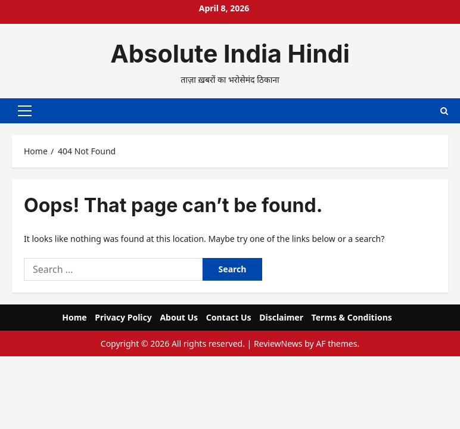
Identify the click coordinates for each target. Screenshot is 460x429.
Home (74, 315)
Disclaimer (281, 315)
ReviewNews (278, 341)
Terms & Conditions (352, 315)
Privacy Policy (123, 315)
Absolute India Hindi (230, 54)
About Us (179, 315)
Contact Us (228, 315)
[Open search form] (444, 110)
